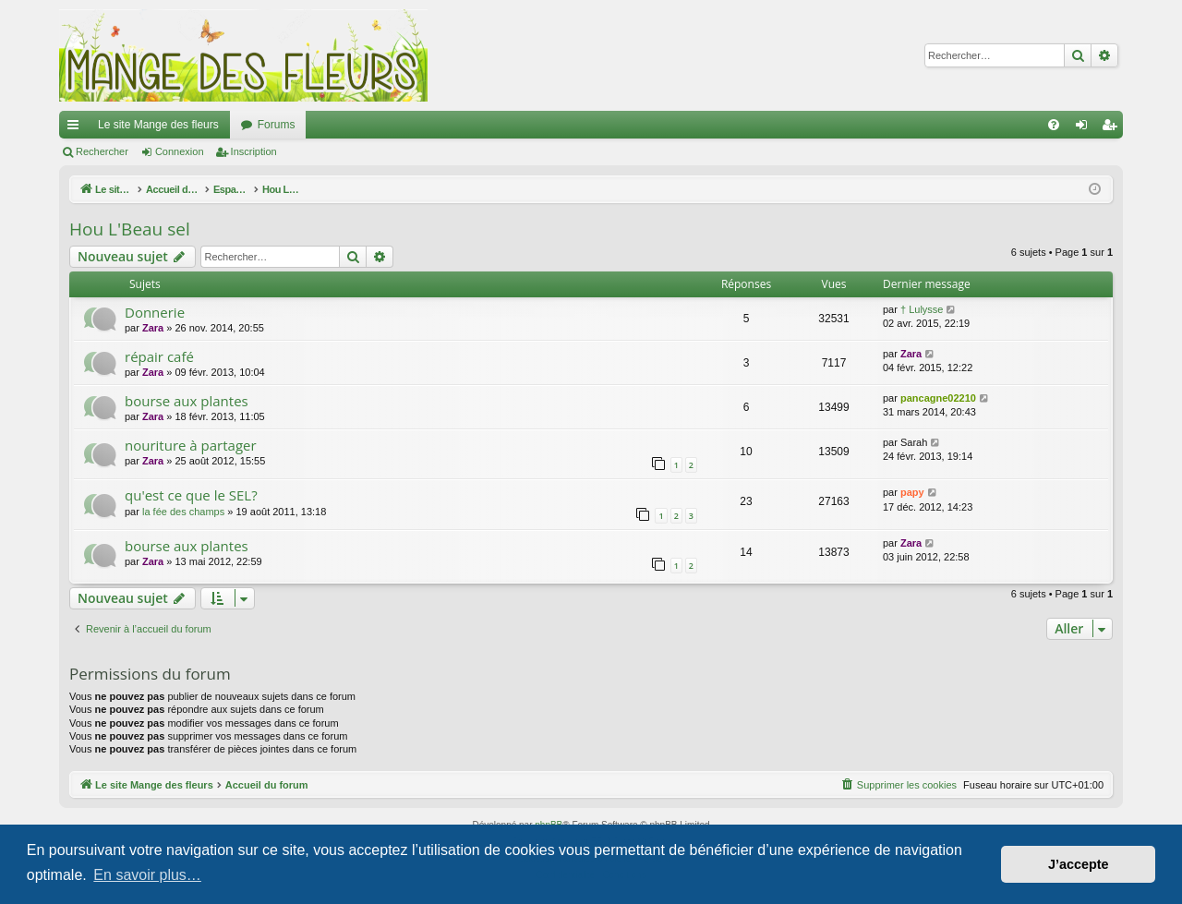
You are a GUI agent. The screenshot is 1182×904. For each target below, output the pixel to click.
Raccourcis (76, 128)
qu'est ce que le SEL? (191, 495)
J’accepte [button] (1078, 864)
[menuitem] (1053, 125)
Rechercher (102, 151)
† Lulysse (921, 309)
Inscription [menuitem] (1113, 128)
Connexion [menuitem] (1085, 128)
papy (912, 492)
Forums (277, 124)
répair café (159, 356)
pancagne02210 (938, 398)
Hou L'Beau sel (129, 229)
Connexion (179, 151)
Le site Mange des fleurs (158, 124)
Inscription (254, 151)
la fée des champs (183, 511)
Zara (152, 327)
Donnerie (155, 312)
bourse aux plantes (186, 401)
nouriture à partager (191, 445)
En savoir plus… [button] (147, 875)
